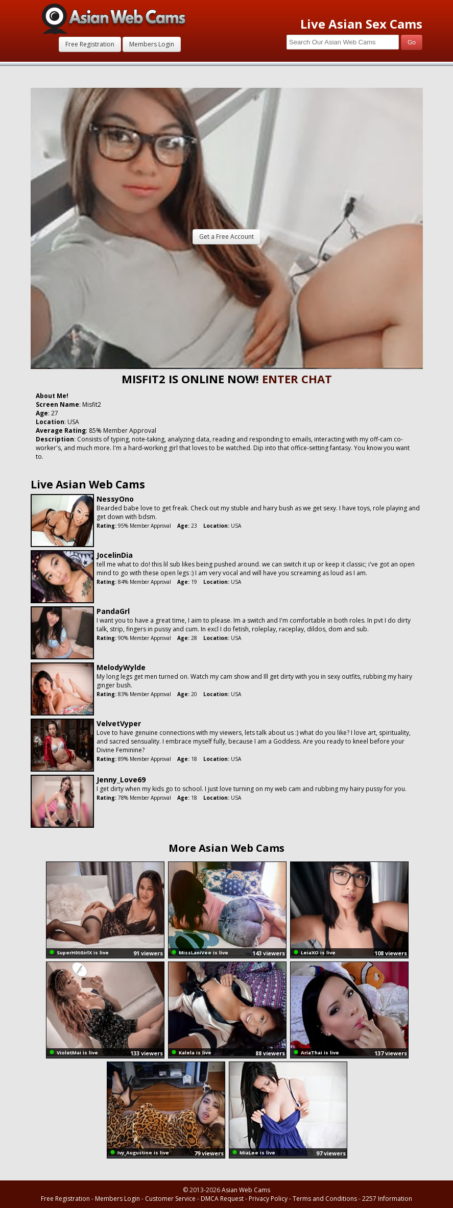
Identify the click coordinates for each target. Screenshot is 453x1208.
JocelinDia (115, 555)
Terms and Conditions (325, 1198)
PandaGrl (113, 611)
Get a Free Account (226, 236)
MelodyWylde (121, 667)
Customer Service (170, 1198)
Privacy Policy (268, 1198)
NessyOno (115, 499)
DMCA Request (222, 1198)
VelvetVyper (119, 723)
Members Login (151, 44)
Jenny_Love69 (121, 779)
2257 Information (387, 1198)
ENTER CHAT (297, 378)
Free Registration (89, 44)
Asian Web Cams (246, 1190)
